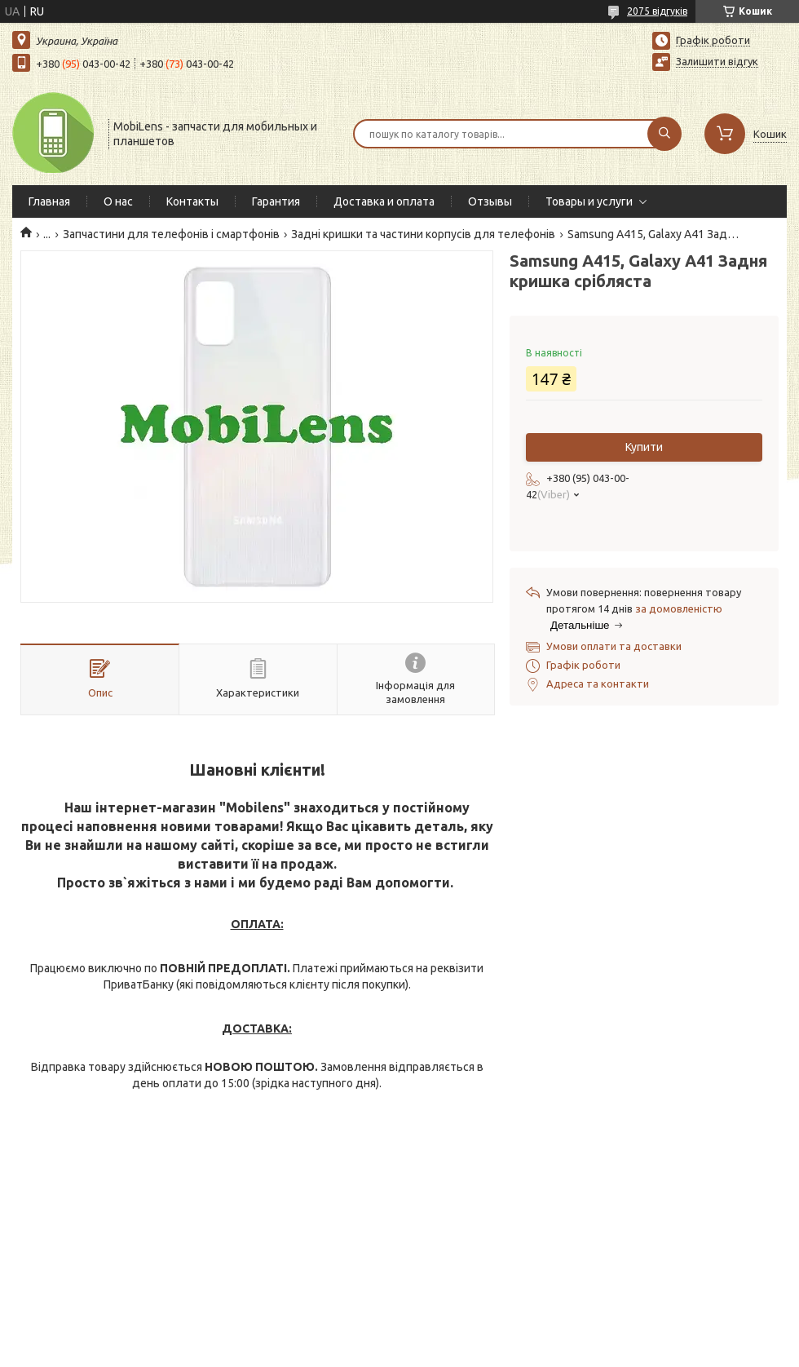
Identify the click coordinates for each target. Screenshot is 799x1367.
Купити (644, 446)
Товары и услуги (589, 201)
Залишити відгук (717, 61)
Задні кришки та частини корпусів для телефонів (423, 234)
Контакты (192, 201)
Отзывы (490, 201)
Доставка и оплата (384, 201)
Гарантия (276, 201)
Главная (49, 201)
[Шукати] (664, 134)
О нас (118, 201)
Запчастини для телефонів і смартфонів (171, 234)
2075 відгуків (657, 11)
